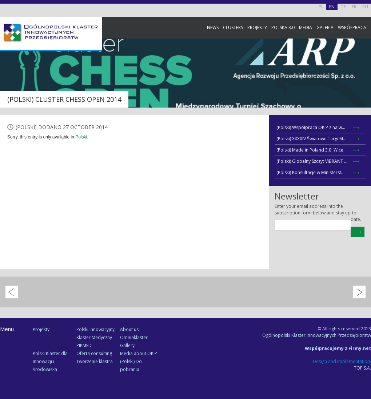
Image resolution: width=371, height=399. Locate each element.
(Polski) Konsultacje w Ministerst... (310, 172)
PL (321, 7)
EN (332, 7)
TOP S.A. (362, 368)
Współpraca (352, 27)
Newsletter (363, 135)
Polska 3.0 (283, 27)
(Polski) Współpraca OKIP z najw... (310, 127)
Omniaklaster (134, 337)
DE (343, 7)
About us (129, 329)
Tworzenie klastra (94, 361)
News (213, 27)
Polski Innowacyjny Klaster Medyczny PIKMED (95, 337)
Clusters (233, 27)
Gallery (127, 345)
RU (365, 7)
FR (354, 7)
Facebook (363, 81)
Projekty (257, 27)
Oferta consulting (94, 353)
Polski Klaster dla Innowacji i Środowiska (50, 361)
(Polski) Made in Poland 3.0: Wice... (311, 150)
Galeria (325, 27)
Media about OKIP (138, 353)
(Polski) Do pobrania (131, 365)
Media (305, 27)
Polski (81, 137)
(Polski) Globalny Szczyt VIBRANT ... (311, 161)
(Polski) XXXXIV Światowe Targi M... (311, 139)
